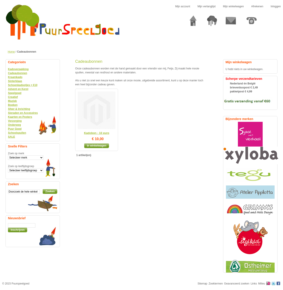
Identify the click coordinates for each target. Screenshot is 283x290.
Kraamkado (15, 77)
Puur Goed (14, 128)
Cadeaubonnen (17, 73)
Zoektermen (216, 283)
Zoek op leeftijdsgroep (21, 166)
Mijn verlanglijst (206, 6)
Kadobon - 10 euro (96, 133)
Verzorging (15, 120)
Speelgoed (14, 93)
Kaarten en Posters (20, 116)
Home (11, 51)
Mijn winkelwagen (233, 6)
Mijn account (182, 6)
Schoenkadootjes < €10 (22, 85)
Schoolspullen (17, 132)
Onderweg (14, 124)
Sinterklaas (15, 81)
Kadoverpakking (18, 69)
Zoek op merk (16, 153)
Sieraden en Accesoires (23, 112)
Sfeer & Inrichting (19, 109)
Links (254, 283)
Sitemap (202, 283)
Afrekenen (257, 6)
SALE (11, 136)
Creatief (13, 97)
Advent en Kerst (18, 89)
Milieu (261, 283)
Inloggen (276, 6)
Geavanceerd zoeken (236, 283)
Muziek (12, 101)
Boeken (12, 105)
